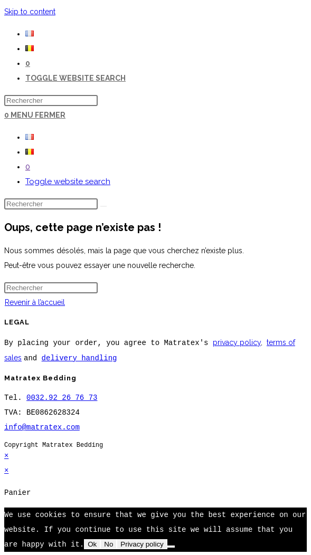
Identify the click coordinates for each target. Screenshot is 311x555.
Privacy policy (141, 544)
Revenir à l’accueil (35, 302)
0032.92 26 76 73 (61, 396)
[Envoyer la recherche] (103, 206)
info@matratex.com (42, 426)
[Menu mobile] (38, 115)
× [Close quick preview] (6, 454)
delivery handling (79, 357)
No (108, 544)
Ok (92, 544)
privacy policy (237, 342)
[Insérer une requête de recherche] (51, 100)
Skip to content (29, 11)
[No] (171, 546)
